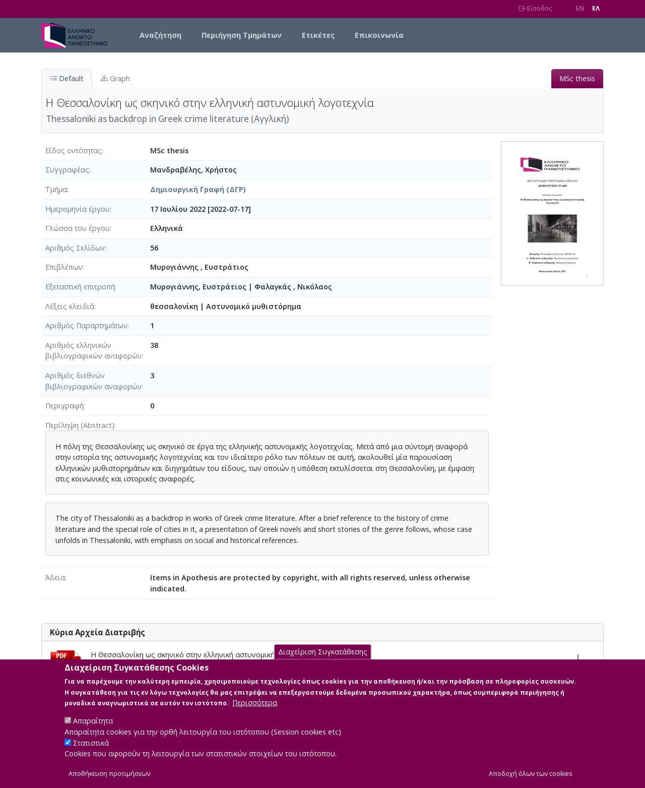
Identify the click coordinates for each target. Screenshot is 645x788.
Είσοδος (535, 8)
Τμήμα (56, 189)
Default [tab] (67, 78)
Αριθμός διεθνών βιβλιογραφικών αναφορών (93, 381)
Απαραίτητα (93, 730)
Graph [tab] (115, 78)
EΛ (596, 8)
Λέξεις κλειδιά (69, 306)
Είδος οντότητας (73, 150)
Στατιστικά (91, 752)
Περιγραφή (64, 405)
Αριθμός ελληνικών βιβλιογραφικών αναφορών (93, 350)
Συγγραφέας (67, 169)
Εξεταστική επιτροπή (80, 286)
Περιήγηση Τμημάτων (242, 35)
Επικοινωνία (379, 35)
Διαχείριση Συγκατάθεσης (322, 661)
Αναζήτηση (160, 35)
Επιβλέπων (64, 267)
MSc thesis (577, 78)
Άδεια (55, 577)
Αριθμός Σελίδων (75, 248)
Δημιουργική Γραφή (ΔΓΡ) (198, 189)
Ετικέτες (318, 35)
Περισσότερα (254, 712)
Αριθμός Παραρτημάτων (86, 325)
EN (580, 8)
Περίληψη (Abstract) (79, 425)
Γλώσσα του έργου (77, 228)
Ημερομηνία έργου (77, 209)
